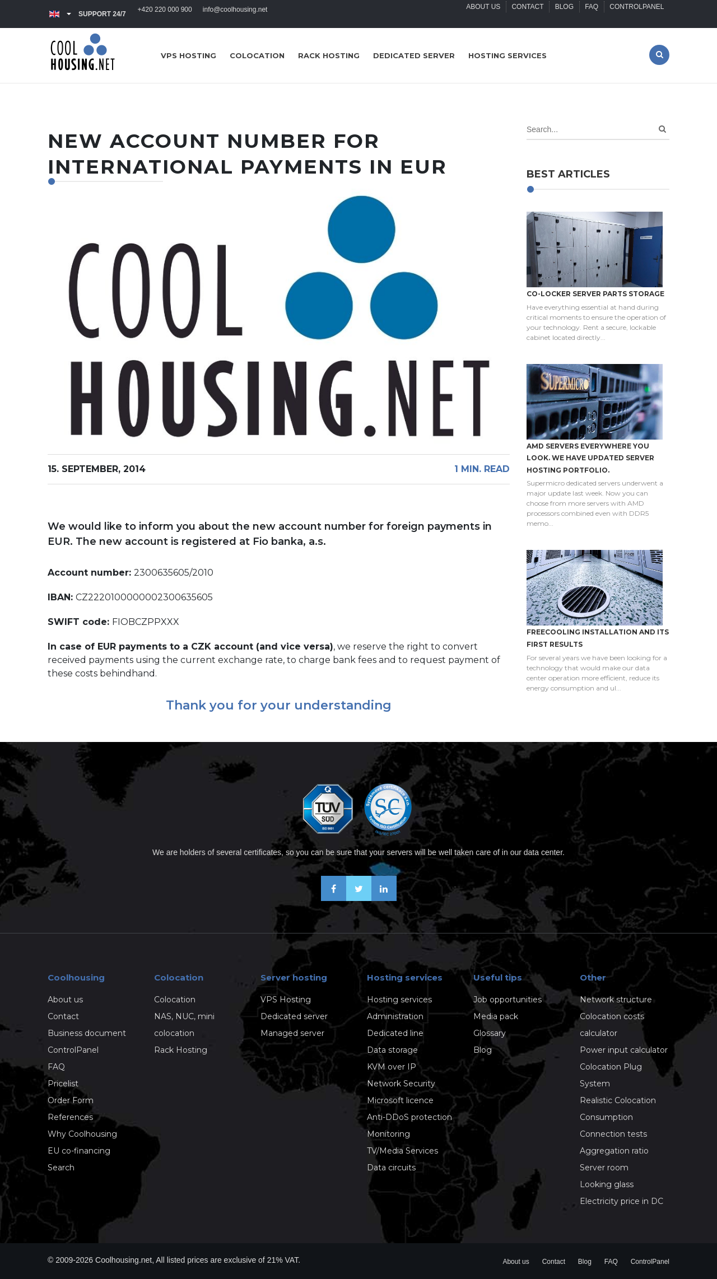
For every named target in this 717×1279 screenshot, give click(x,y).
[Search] (662, 129)
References (70, 1117)
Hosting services (507, 55)
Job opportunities (507, 1000)
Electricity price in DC (621, 1201)
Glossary (489, 1033)
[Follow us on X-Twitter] (358, 898)
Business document (87, 1033)
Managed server (292, 1033)
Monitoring (388, 1134)
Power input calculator (624, 1050)
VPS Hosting (285, 1000)
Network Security (401, 1084)
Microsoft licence (400, 1100)
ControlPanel (636, 14)
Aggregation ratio (614, 1151)
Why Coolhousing (82, 1134)
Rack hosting (329, 55)
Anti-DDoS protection (409, 1117)
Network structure (616, 1000)
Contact (526, 14)
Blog (562, 14)
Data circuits (391, 1168)
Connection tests (613, 1134)
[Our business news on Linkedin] (384, 898)
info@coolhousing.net (235, 14)
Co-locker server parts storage (595, 294)
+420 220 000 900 (165, 14)
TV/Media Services (402, 1151)
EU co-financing (79, 1151)
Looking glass (607, 1184)
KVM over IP (391, 1067)
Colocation (257, 55)
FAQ (591, 14)
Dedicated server (414, 55)
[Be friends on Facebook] (333, 898)
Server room (604, 1168)
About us (481, 14)
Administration (395, 1016)
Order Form (71, 1100)
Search (61, 1168)
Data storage (392, 1050)
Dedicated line (395, 1033)
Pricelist (63, 1084)
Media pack (495, 1016)
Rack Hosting (180, 1050)
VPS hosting (188, 55)
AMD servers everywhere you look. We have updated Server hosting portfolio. (590, 458)
